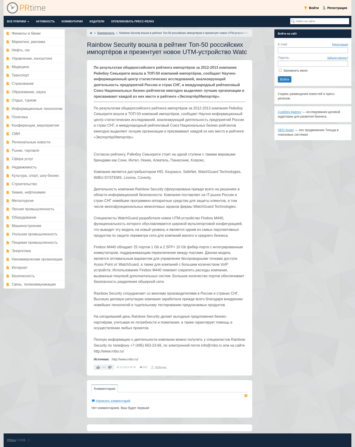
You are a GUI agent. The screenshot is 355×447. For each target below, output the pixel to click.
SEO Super (286, 130)
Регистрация (340, 44)
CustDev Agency (289, 112)
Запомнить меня (295, 70)
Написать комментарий (113, 401)
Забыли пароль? (337, 57)
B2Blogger (161, 367)
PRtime (11, 440)
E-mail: (283, 44)
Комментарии (104, 388)
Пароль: (284, 57)
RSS (246, 395)
